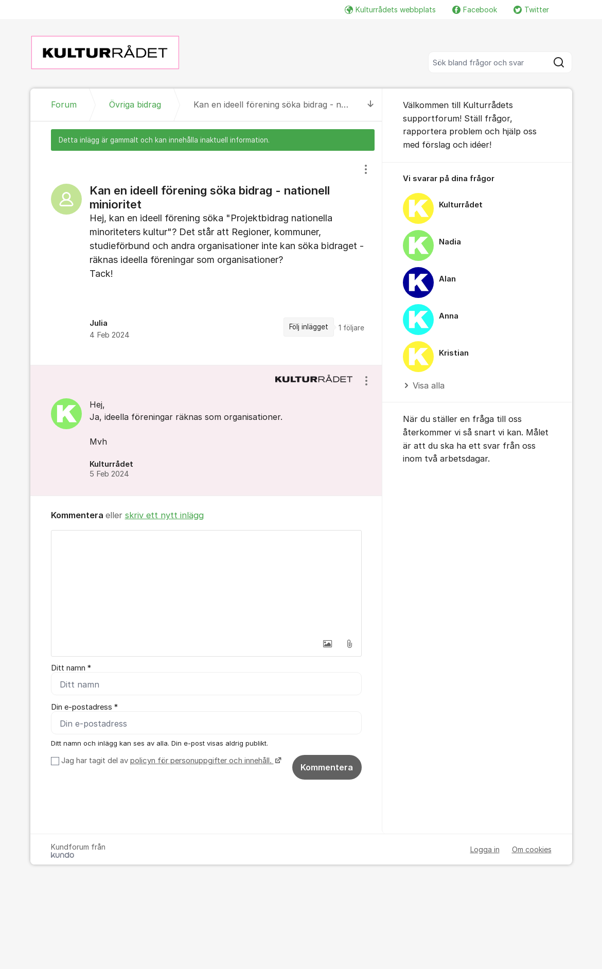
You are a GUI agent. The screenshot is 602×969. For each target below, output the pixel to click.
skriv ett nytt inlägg (164, 515)
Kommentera (326, 767)
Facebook (474, 9)
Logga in (485, 849)
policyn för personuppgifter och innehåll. (202, 760)
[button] (328, 643)
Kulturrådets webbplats (390, 9)
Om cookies (532, 849)
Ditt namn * (71, 668)
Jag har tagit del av (170, 760)
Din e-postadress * (84, 707)
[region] (206, 257)
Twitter (531, 9)
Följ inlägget (308, 327)
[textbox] (206, 582)
